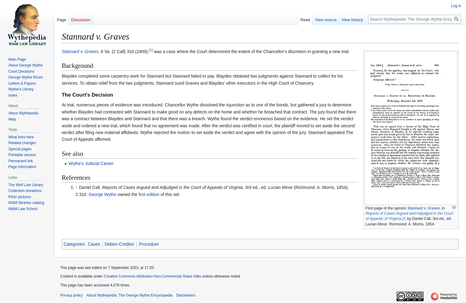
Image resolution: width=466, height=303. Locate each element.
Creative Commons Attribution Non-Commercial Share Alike (152, 276)
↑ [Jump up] (77, 187)
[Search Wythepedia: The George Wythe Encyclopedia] (414, 19)
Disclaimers (185, 295)
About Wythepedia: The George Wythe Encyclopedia (129, 295)
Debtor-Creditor (119, 244)
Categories (74, 244)
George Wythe (102, 194)
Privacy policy (71, 295)
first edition (149, 194)
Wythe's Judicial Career (91, 163)
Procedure (149, 244)
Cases (94, 244)
